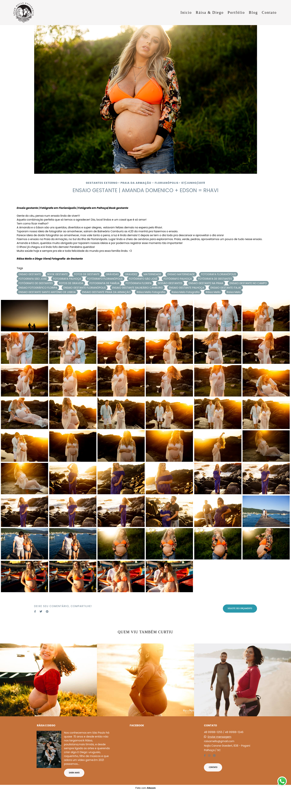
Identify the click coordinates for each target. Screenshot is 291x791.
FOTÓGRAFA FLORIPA (139, 283)
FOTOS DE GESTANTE (87, 274)
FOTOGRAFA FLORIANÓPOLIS (218, 274)
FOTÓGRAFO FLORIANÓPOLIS (105, 279)
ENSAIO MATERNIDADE (181, 274)
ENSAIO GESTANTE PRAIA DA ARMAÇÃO (106, 292)
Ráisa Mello (213, 292)
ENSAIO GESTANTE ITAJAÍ (225, 287)
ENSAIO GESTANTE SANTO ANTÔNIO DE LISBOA (47, 292)
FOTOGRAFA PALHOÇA (67, 279)
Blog (253, 12)
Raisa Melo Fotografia (186, 292)
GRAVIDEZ (131, 274)
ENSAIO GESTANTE (30, 274)
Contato (269, 12)
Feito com (145, 788)
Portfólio (236, 12)
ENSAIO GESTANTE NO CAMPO (248, 283)
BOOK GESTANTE (57, 274)
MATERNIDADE (152, 274)
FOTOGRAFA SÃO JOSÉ (33, 279)
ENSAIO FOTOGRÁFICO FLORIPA (38, 287)
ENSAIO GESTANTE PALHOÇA (186, 287)
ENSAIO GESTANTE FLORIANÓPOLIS (85, 287)
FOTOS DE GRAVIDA (71, 283)
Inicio (186, 12)
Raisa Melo (234, 292)
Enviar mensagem (219, 736)
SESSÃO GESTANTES (170, 283)
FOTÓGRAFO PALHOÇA (178, 279)
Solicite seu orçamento (240, 608)
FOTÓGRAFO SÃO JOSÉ (143, 279)
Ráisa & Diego (210, 12)
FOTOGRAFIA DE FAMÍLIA (104, 283)
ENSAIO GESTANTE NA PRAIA (206, 283)
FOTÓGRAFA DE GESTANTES (215, 279)
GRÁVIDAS (112, 274)
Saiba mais (74, 772)
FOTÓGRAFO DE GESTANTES (36, 283)
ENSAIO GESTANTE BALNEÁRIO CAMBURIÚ (137, 287)
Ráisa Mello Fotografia (151, 292)
